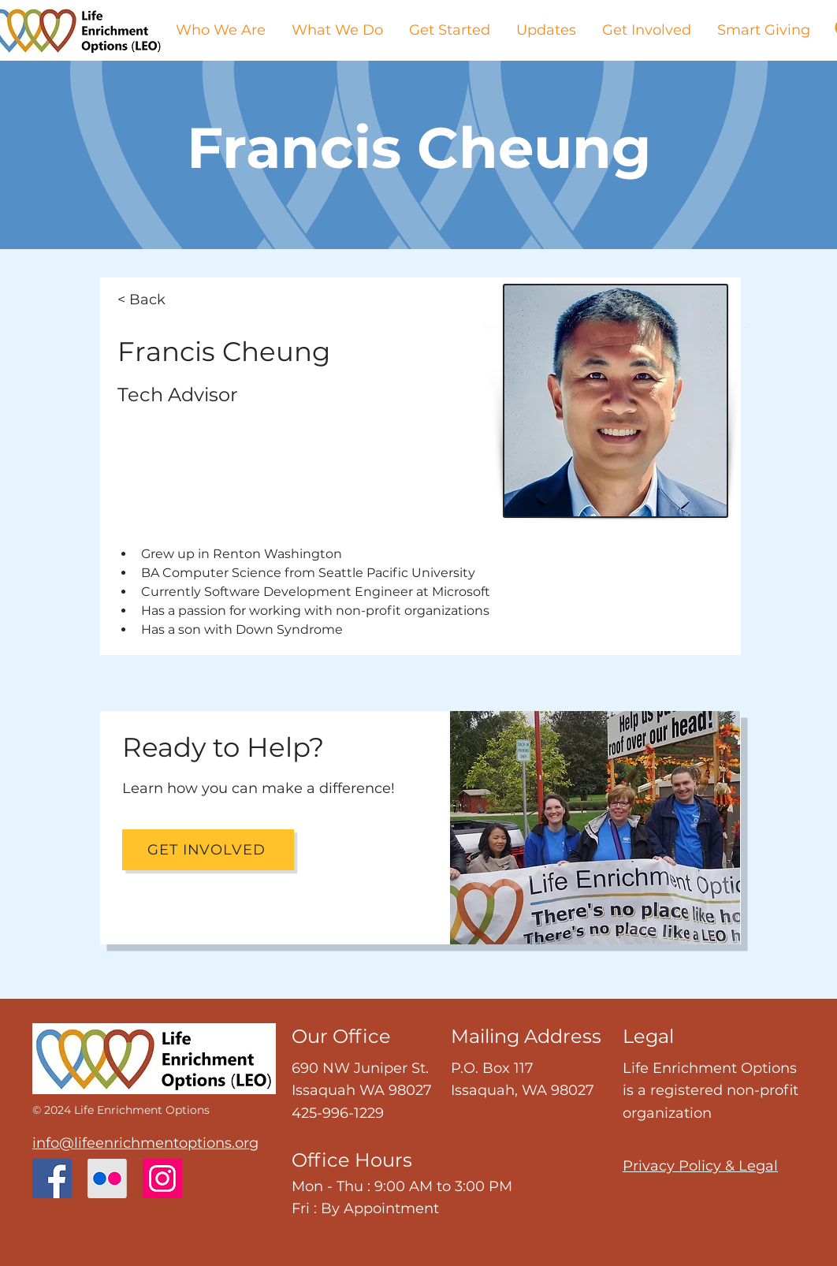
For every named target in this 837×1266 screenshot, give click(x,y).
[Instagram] (162, 1178)
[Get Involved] (208, 849)
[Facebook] (52, 1178)
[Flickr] (107, 1178)
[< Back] (169, 299)
